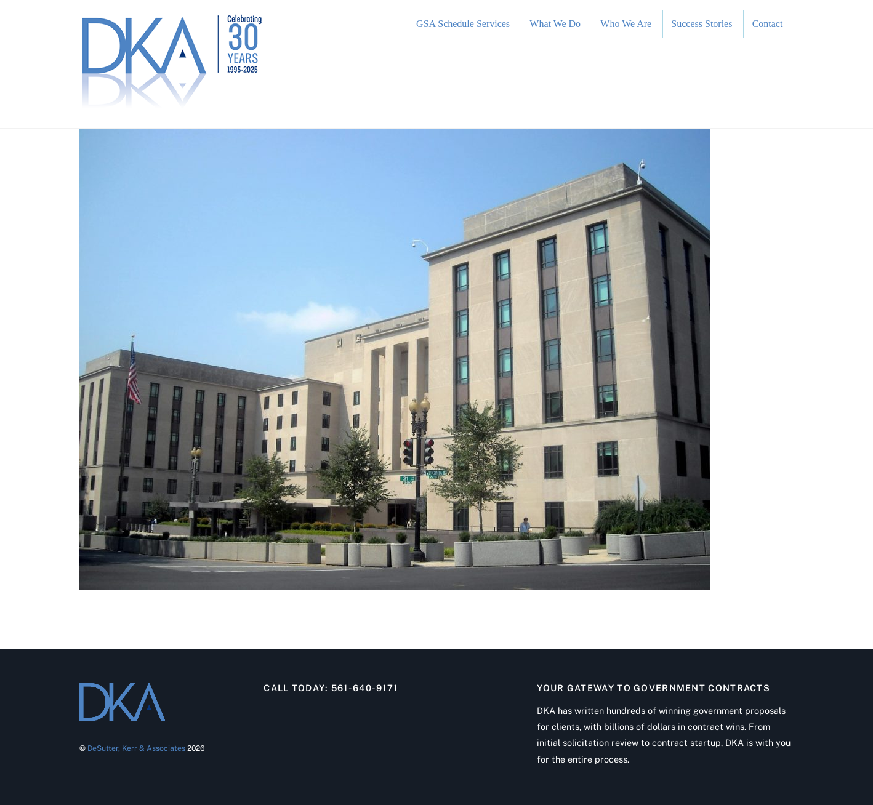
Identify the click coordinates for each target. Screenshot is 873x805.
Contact (767, 23)
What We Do (555, 23)
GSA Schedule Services (463, 23)
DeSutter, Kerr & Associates (136, 748)
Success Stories (701, 23)
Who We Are (625, 23)
